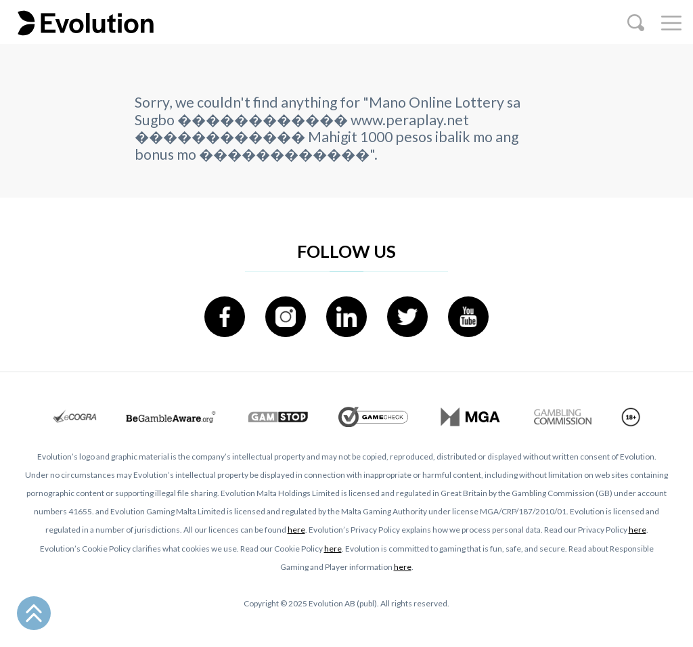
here (296, 530)
